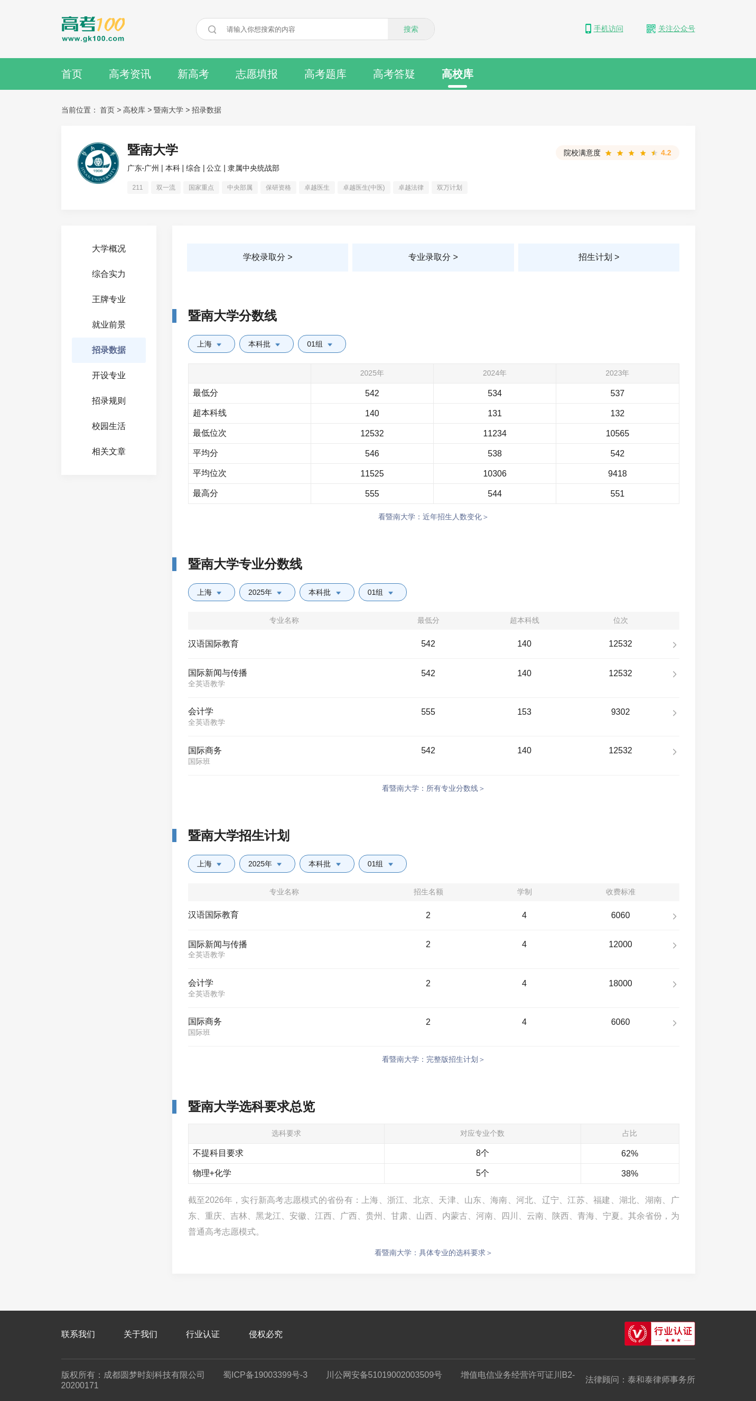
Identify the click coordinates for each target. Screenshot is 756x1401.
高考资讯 (130, 74)
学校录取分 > (268, 257)
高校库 (457, 78)
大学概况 (109, 248)
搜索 (411, 29)
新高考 (193, 74)
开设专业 (109, 375)
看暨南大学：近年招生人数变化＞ (433, 516)
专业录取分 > (433, 257)
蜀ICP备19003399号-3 (265, 1374)
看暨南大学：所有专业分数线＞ (434, 788)
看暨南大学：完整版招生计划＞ (434, 1059)
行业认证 (203, 1334)
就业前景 (109, 324)
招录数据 (206, 110)
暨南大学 (168, 110)
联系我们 (78, 1334)
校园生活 (109, 426)
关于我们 (140, 1334)
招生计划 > (599, 257)
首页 (71, 74)
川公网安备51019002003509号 (384, 1374)
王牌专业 (109, 299)
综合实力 (109, 273)
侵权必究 (266, 1334)
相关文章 (109, 451)
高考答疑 (394, 74)
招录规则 (109, 400)
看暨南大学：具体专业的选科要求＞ (434, 1252)
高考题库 (325, 74)
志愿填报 (257, 74)
